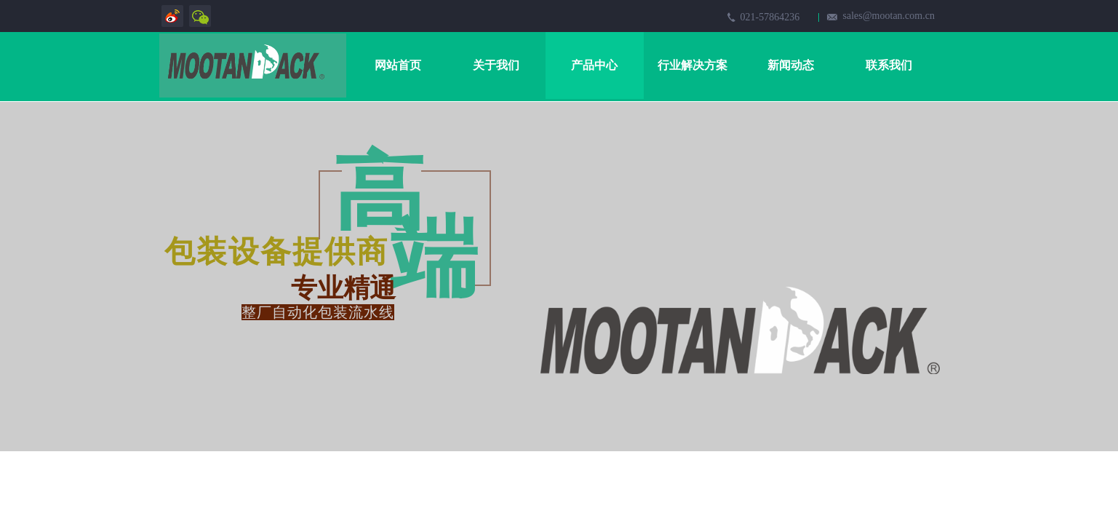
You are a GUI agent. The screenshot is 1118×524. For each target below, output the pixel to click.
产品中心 (594, 65)
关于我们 (496, 65)
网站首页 (398, 65)
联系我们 (889, 65)
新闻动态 (790, 65)
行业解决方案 (692, 65)
